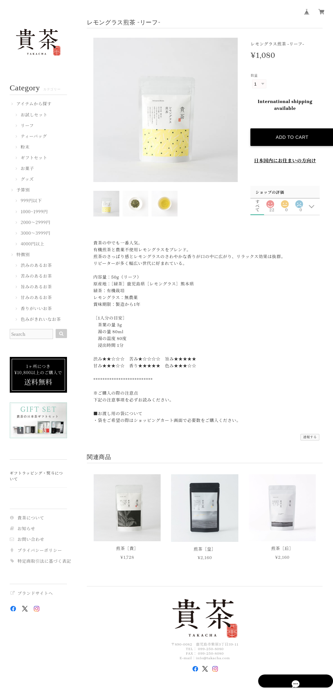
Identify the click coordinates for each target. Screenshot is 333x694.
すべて (257, 195)
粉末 (25, 147)
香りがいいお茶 (36, 308)
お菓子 (27, 168)
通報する (310, 433)
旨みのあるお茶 (36, 287)
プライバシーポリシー (40, 550)
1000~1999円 (34, 212)
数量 (254, 75)
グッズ (27, 179)
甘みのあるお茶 (36, 297)
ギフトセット (33, 158)
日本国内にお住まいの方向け (285, 154)
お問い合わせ (31, 539)
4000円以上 (32, 244)
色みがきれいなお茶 (40, 319)
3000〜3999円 (35, 233)
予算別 (23, 190)
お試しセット (33, 115)
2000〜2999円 (35, 222)
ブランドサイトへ (35, 593)
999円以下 (31, 201)
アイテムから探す (33, 104)
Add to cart (289, 130)
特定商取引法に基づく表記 (44, 561)
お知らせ (26, 528)
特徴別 (23, 254)
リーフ (27, 125)
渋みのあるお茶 (36, 265)
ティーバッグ (33, 136)
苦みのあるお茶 (36, 276)
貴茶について (31, 518)
